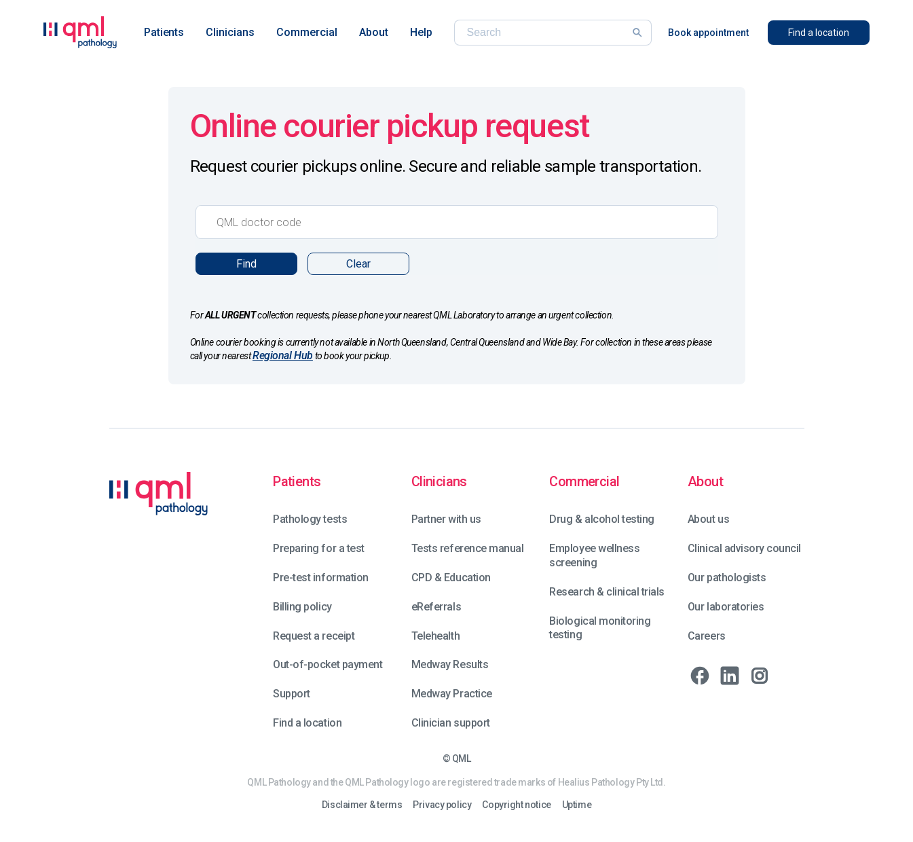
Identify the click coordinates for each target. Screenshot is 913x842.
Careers (707, 635)
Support (291, 693)
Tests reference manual (467, 548)
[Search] (545, 32)
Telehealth (435, 635)
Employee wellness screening (594, 555)
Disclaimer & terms (362, 805)
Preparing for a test (318, 548)
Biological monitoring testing (599, 628)
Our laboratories (726, 606)
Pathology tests (310, 519)
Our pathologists (727, 577)
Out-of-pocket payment (327, 664)
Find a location (307, 722)
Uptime (576, 805)
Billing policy (302, 606)
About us (708, 519)
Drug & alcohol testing (601, 519)
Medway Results (449, 664)
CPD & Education (451, 577)
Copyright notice (516, 805)
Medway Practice (451, 693)
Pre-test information (320, 577)
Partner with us (446, 519)
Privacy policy (442, 805)
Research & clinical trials (607, 591)
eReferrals (436, 606)
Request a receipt (313, 635)
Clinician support (450, 722)
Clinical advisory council (744, 548)
